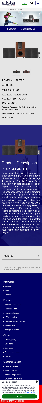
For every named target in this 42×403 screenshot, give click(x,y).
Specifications (28, 29)
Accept (19, 396)
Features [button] (21, 255)
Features (11, 29)
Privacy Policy (30, 392)
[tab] (21, 256)
